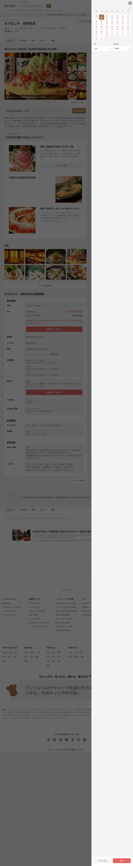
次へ (121, 861)
